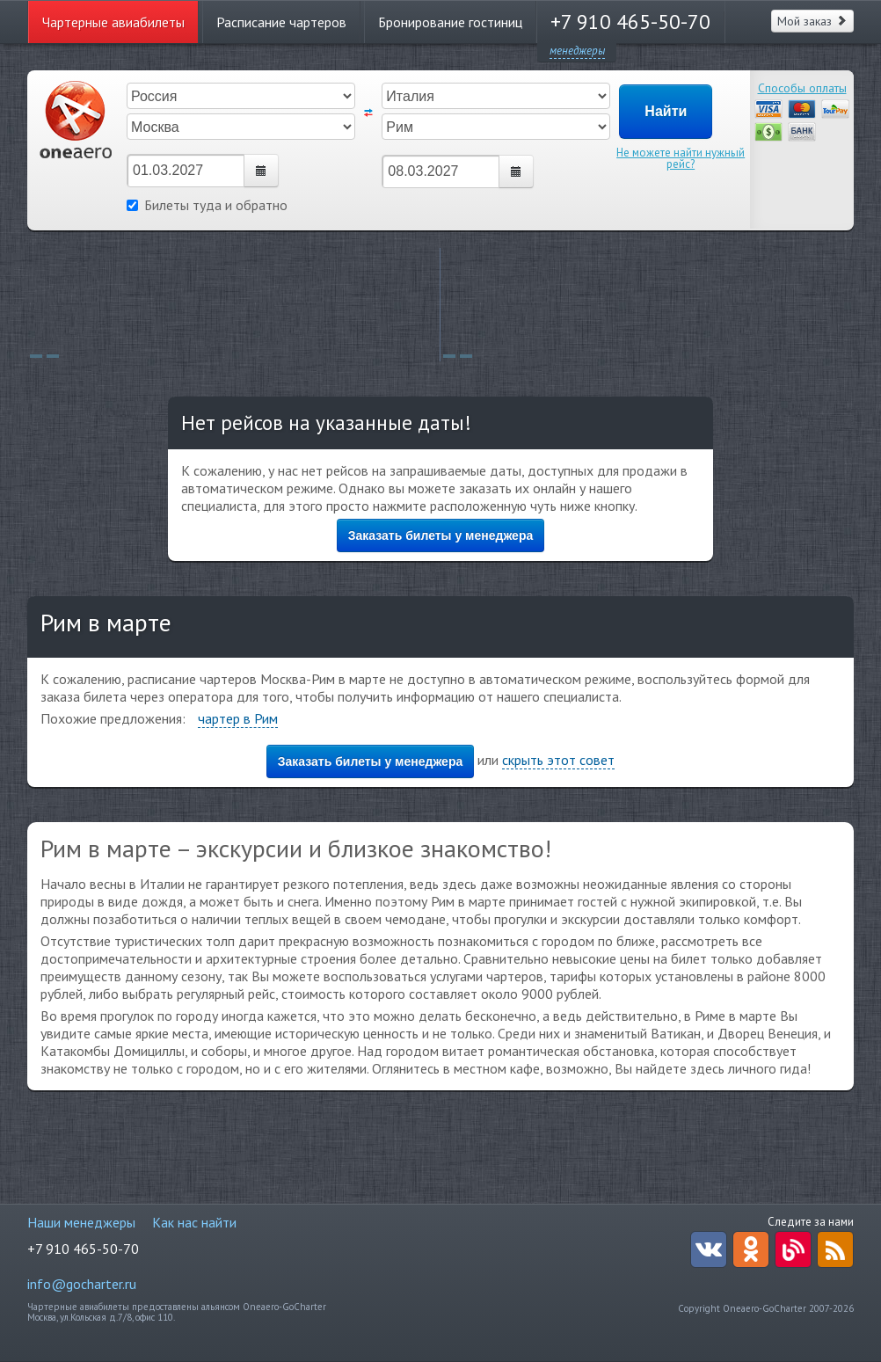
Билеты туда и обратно (207, 205)
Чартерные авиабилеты (113, 22)
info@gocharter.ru (81, 1284)
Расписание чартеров (281, 22)
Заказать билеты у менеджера (441, 535)
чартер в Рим (238, 718)
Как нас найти (194, 1222)
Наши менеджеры (81, 1222)
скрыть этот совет (558, 759)
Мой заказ (812, 21)
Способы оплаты (802, 88)
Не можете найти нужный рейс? (680, 158)
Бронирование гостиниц (450, 22)
